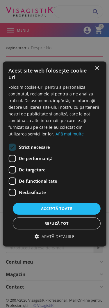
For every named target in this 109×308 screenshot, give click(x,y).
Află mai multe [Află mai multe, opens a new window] (70, 134)
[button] (54, 236)
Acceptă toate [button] (56, 208)
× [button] (97, 68)
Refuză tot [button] (56, 223)
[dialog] (54, 154)
